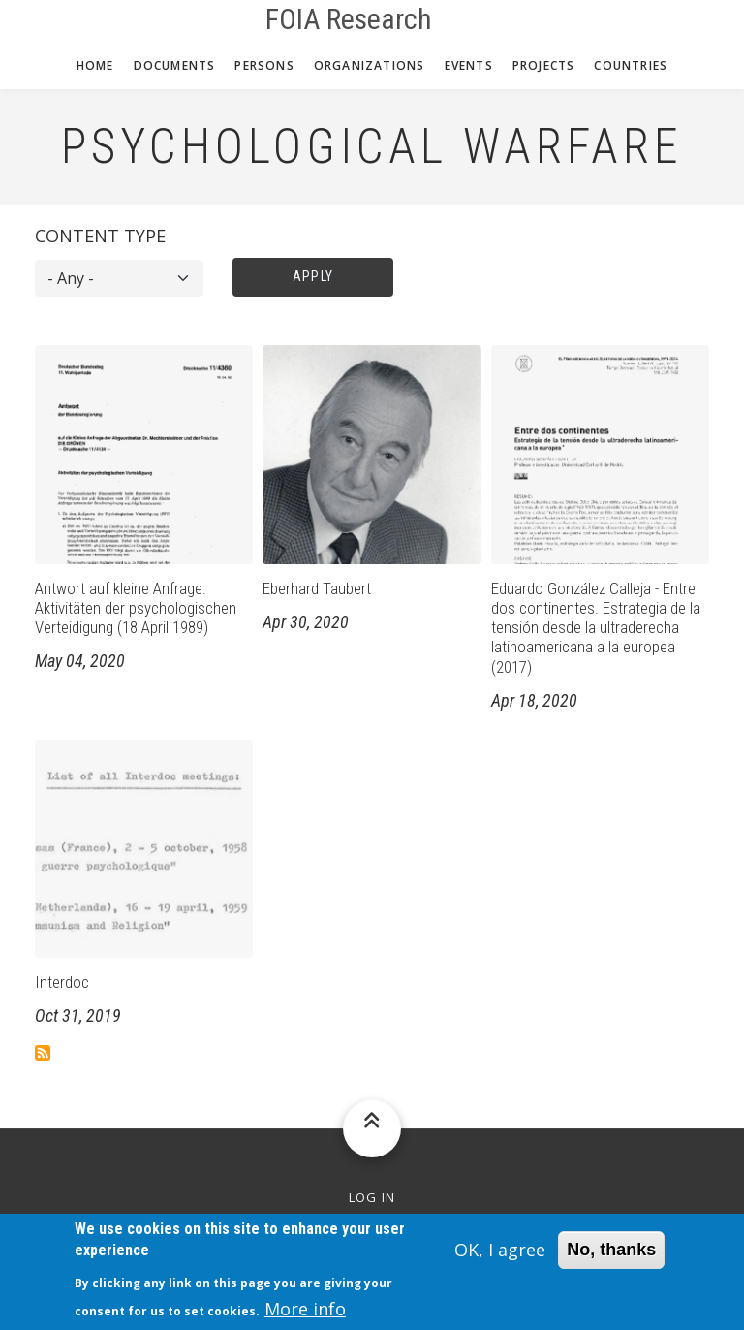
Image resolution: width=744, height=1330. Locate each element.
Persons (264, 65)
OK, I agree (499, 1259)
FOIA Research (348, 19)
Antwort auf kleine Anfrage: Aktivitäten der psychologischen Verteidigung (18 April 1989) (135, 608)
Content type (100, 235)
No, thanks (611, 1259)
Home (95, 65)
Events (469, 65)
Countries (630, 65)
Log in (372, 1197)
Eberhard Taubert (317, 588)
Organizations (369, 65)
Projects (543, 65)
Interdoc (62, 982)
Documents (175, 65)
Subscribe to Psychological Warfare (42, 1053)
